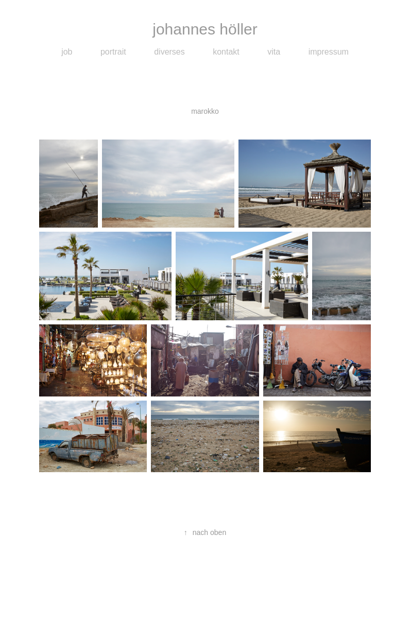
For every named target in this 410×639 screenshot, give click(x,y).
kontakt (226, 51)
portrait (113, 51)
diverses (169, 51)
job (66, 51)
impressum (329, 51)
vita (273, 51)
